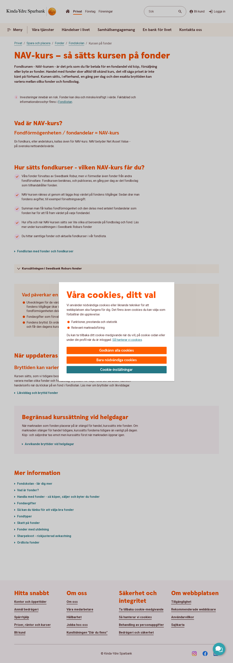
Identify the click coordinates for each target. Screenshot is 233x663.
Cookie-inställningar (116, 369)
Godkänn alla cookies (116, 350)
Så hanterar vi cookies (127, 340)
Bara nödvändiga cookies (116, 360)
